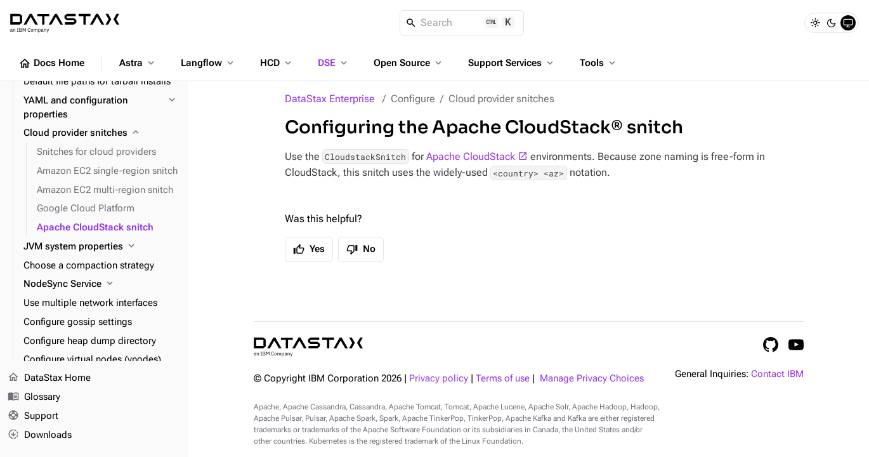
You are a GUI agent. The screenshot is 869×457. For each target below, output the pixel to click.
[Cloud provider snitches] (100, 133)
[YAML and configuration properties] (100, 107)
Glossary (34, 397)
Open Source (409, 63)
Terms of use (503, 378)
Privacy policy (438, 378)
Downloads (40, 435)
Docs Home (51, 63)
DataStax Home (49, 378)
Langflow (208, 63)
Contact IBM (777, 374)
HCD (277, 63)
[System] (848, 22)
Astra (138, 63)
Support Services (512, 63)
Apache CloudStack (470, 156)
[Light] (815, 22)
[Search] (462, 23)
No (361, 249)
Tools (599, 63)
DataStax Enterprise (330, 99)
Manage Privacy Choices (592, 378)
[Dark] (831, 22)
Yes (309, 249)
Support (33, 416)
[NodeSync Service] (100, 284)
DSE (334, 63)
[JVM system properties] (100, 246)
